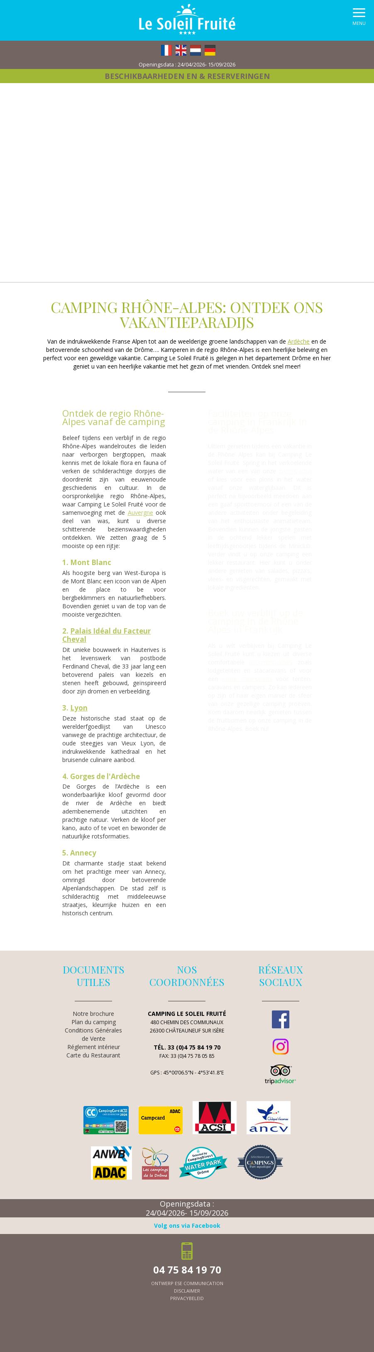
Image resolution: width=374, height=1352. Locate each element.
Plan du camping (93, 1022)
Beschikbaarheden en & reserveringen (187, 76)
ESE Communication (199, 1283)
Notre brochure (93, 1014)
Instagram (280, 1046)
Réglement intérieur (93, 1047)
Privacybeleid (187, 1298)
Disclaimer (187, 1291)
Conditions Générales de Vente (93, 1034)
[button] (359, 18)
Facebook (280, 1019)
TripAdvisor (280, 1074)
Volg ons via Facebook (187, 1225)
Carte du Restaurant (93, 1055)
